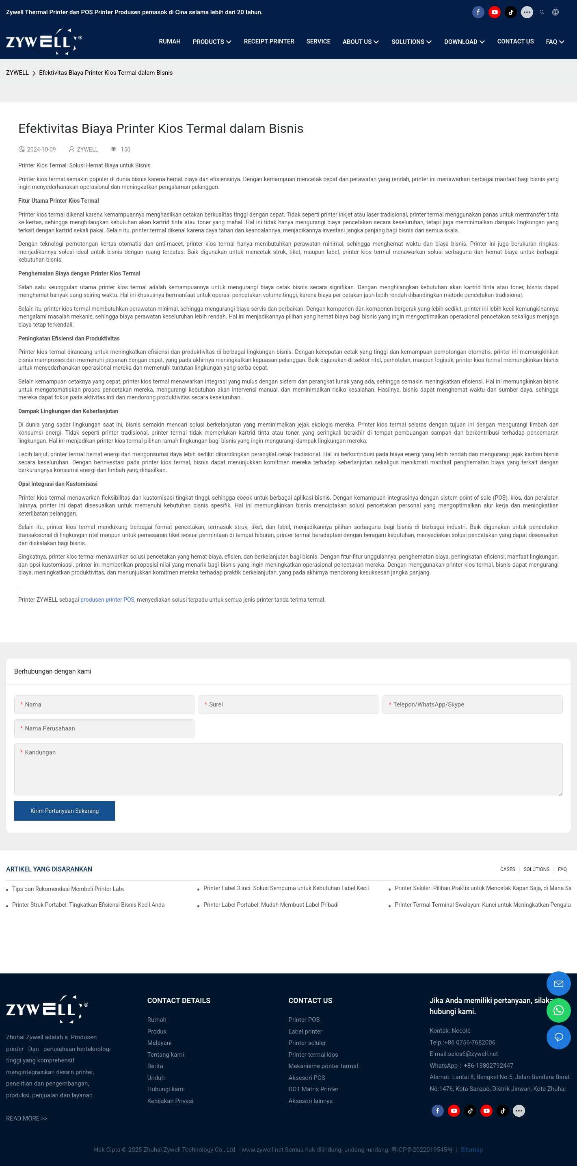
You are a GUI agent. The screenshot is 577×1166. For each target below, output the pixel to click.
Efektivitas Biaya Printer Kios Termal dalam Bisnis (106, 72)
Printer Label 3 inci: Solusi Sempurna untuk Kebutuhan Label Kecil (286, 888)
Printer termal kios (313, 1054)
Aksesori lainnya (311, 1101)
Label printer (305, 1031)
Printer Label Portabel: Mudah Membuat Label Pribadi (271, 905)
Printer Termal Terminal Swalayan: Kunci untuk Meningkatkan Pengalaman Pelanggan (483, 905)
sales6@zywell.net (473, 1054)
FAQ (562, 869)
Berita (155, 1066)
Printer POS (304, 1019)
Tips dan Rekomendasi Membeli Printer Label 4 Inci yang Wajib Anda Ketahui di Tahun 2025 (68, 889)
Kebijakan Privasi (170, 1101)
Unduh (156, 1077)
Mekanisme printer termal (323, 1066)
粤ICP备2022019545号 (422, 1149)
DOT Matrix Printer (314, 1089)
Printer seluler (307, 1043)
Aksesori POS (307, 1077)
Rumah (156, 1019)
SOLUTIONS (537, 869)
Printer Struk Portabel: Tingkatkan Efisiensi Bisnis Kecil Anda (88, 905)
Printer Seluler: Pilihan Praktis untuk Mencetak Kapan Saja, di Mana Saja (483, 888)
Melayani (159, 1043)
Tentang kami (165, 1054)
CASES (507, 869)
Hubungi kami (166, 1089)
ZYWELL (17, 72)
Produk (156, 1031)
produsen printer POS (107, 599)
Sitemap (471, 1149)
